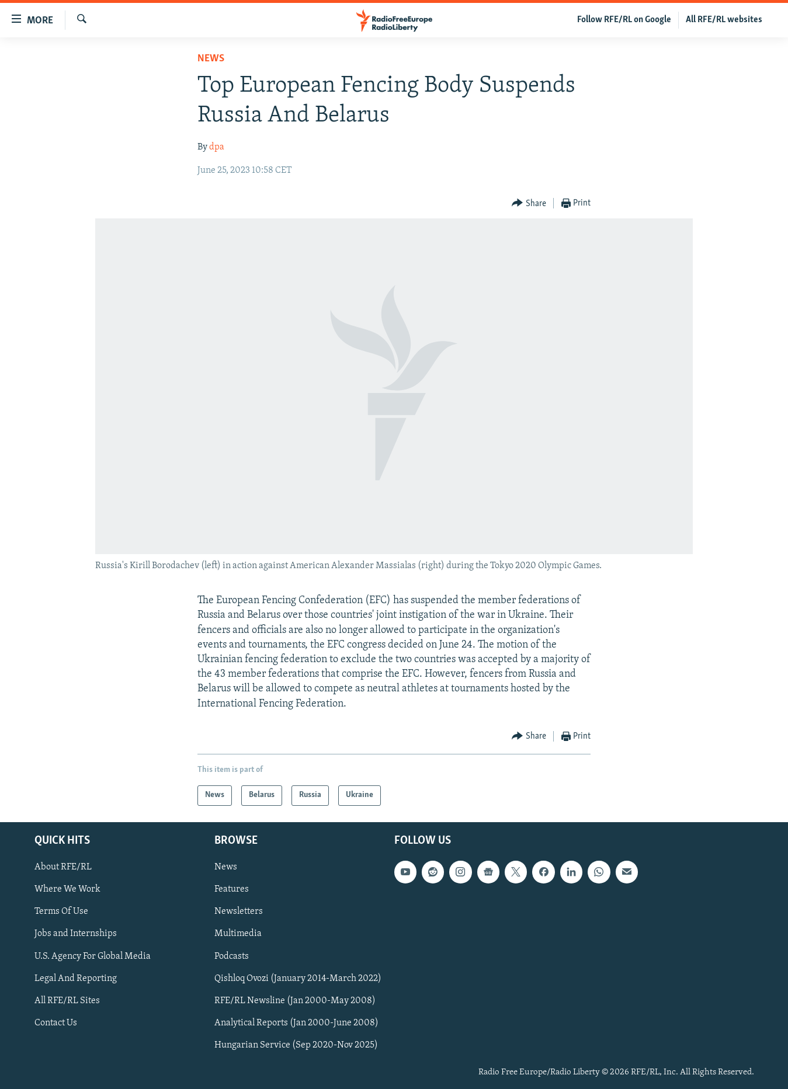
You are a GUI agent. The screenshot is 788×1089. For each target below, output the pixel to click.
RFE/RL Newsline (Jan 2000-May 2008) (295, 1001)
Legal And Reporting (75, 978)
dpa (216, 147)
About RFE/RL (63, 867)
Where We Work (67, 889)
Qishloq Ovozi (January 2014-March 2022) (297, 978)
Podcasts (231, 956)
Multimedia (238, 933)
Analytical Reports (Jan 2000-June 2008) (296, 1023)
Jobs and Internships (75, 933)
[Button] (529, 203)
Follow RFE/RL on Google (624, 20)
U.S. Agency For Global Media (92, 956)
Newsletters (238, 911)
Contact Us (55, 1023)
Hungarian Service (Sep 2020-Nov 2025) (296, 1045)
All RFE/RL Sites (67, 1001)
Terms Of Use (61, 911)
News (210, 58)
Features (231, 889)
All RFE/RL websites (724, 20)
